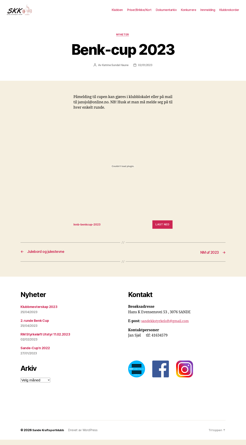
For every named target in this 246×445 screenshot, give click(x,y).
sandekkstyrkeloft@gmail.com (167, 326)
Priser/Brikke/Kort (139, 12)
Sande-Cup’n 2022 (36, 353)
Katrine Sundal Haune (114, 70)
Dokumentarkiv (166, 12)
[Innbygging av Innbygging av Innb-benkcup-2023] (123, 172)
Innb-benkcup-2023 (88, 230)
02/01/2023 (145, 70)
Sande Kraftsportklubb (49, 435)
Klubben (117, 12)
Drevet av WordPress (84, 435)
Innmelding (207, 12)
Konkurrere (188, 12)
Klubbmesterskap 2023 (40, 312)
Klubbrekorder (229, 12)
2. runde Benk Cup (36, 326)
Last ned (162, 230)
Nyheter (123, 40)
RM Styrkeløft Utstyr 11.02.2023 (47, 340)
